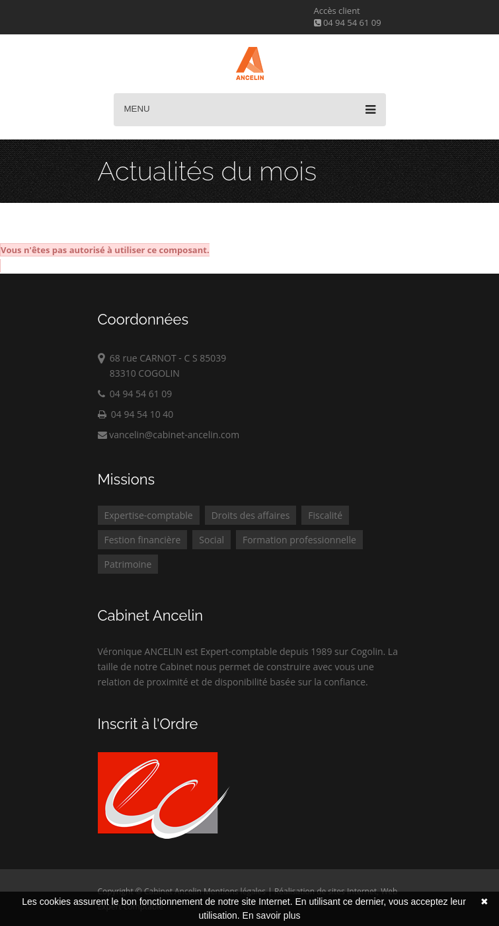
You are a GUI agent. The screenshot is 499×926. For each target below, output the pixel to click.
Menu (249, 110)
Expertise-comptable (148, 515)
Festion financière (142, 539)
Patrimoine (128, 564)
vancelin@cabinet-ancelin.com (169, 434)
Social (211, 539)
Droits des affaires (250, 515)
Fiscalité (325, 515)
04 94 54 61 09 (347, 22)
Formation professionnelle (299, 539)
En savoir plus (272, 915)
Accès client (337, 11)
